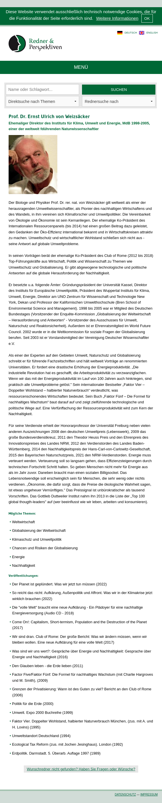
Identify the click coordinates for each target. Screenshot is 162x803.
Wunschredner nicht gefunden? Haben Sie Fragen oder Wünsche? (81, 769)
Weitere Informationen (117, 18)
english (152, 32)
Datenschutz (125, 794)
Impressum (149, 794)
